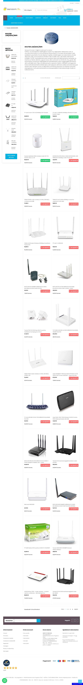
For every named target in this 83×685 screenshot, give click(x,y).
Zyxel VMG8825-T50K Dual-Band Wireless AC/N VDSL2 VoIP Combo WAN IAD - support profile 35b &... (65, 375)
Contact (5, 633)
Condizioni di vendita (8, 638)
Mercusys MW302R (29, 504)
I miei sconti (26, 643)
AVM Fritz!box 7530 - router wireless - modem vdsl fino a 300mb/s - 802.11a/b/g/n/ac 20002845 (36, 593)
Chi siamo (5, 635)
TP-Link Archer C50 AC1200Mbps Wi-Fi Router (36, 112)
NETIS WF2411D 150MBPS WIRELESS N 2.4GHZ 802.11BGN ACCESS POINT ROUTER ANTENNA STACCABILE (64, 506)
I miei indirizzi (26, 638)
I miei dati (25, 641)
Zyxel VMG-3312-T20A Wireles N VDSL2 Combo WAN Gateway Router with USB (65, 418)
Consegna (5, 646)
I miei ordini (25, 635)
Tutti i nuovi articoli (11, 156)
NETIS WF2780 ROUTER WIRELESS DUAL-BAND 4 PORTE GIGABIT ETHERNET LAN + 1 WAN (36, 461)
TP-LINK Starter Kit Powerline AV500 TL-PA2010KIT (37, 548)
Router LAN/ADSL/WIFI (11, 35)
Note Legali (5, 651)
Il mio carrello (26, 633)
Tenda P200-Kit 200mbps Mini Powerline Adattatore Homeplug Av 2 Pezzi (35, 331)
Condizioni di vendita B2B (9, 641)
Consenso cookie (77, 684)
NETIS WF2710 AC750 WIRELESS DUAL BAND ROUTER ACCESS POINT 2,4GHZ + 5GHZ (63, 287)
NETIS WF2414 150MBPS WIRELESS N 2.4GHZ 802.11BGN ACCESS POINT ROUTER (35, 287)
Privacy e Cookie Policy (8, 648)
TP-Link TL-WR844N (58, 243)
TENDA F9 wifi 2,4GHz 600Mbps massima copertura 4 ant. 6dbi (63, 200)
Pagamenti (5, 643)
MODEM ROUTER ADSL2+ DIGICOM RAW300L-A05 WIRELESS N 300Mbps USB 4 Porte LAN (65, 156)
